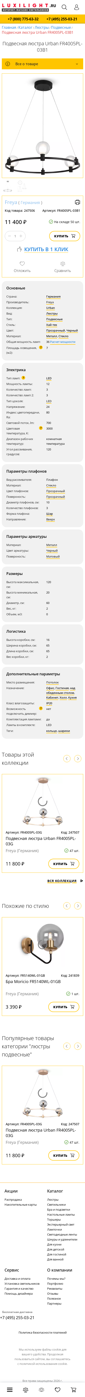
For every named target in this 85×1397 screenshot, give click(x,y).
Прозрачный (55, 330)
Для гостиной (56, 1254)
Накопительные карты (21, 1204)
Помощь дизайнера (19, 1293)
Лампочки (54, 1229)
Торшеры (54, 1219)
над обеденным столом (60, 690)
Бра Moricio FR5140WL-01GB (33, 981)
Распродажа (13, 1199)
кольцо (51, 731)
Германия (30, 202)
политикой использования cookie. (43, 1364)
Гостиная (62, 688)
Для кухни (54, 1244)
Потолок (52, 682)
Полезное (54, 1298)
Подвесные (61, 27)
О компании (59, 1270)
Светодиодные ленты (62, 1234)
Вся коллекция (65, 881)
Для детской (55, 1249)
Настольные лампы (61, 1214)
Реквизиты (54, 1288)
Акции (11, 1191)
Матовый (53, 556)
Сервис (12, 1270)
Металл (51, 336)
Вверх (50, 519)
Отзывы (52, 1293)
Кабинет (52, 697)
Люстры (42, 27)
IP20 (49, 703)
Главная (9, 27)
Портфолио (55, 1284)
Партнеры (54, 1303)
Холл (63, 697)
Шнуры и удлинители (62, 1239)
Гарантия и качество (19, 1288)
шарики (64, 731)
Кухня (72, 697)
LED (48, 378)
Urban (50, 308)
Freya (11, 202)
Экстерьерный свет (60, 1224)
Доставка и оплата (17, 1279)
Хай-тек (51, 325)
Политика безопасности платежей (43, 1332)
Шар (49, 514)
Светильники (56, 1204)
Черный (72, 330)
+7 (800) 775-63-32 (23, 19)
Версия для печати (77, 202)
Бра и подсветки (58, 1209)
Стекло (63, 336)
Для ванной (55, 1259)
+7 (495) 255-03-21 (61, 19)
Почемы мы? (56, 1279)
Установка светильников (22, 1284)
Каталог (25, 27)
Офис (50, 688)
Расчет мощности (62, 342)
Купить (64, 236)
